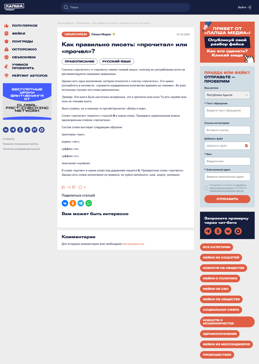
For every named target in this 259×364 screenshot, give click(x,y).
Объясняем (76, 34)
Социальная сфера (221, 309)
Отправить (227, 198)
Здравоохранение (220, 333)
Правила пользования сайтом (20, 143)
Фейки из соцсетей (221, 257)
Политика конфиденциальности (21, 148)
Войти (244, 7)
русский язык (116, 61)
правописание (79, 61)
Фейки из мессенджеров (226, 344)
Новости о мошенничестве (218, 321)
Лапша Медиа (101, 34)
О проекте (8, 138)
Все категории (216, 246)
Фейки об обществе (221, 299)
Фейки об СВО (215, 288)
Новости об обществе (223, 267)
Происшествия (217, 354)
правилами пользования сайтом (227, 190)
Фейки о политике (220, 278)
